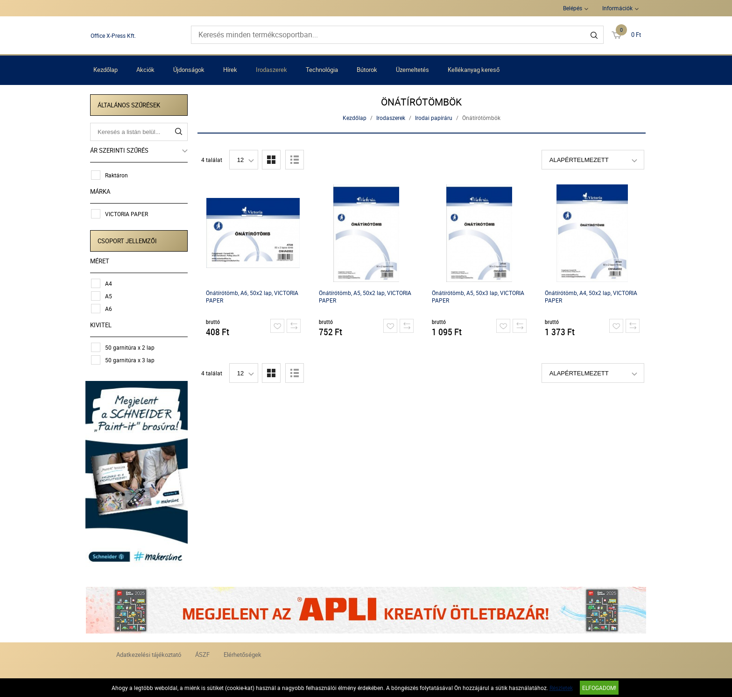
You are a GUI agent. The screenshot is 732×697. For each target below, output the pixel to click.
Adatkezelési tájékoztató (148, 653)
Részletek (561, 687)
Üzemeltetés (412, 69)
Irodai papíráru (433, 117)
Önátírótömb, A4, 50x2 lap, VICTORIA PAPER (591, 296)
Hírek (230, 69)
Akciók (145, 69)
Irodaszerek (271, 69)
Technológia (322, 69)
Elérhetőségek (242, 653)
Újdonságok (188, 69)
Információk (617, 8)
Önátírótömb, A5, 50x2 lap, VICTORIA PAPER (365, 296)
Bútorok (367, 69)
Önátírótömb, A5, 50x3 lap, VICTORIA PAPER (478, 296)
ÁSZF (202, 653)
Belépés (572, 8)
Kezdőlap (105, 69)
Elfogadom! (599, 687)
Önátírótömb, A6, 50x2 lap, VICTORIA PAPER (252, 296)
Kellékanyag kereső (474, 69)
